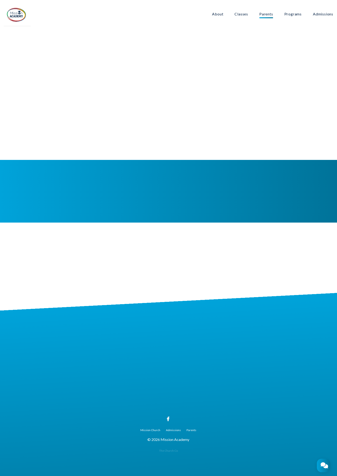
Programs (293, 14)
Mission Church (150, 430)
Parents (266, 14)
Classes (241, 14)
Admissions (323, 14)
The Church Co (168, 450)
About (217, 14)
